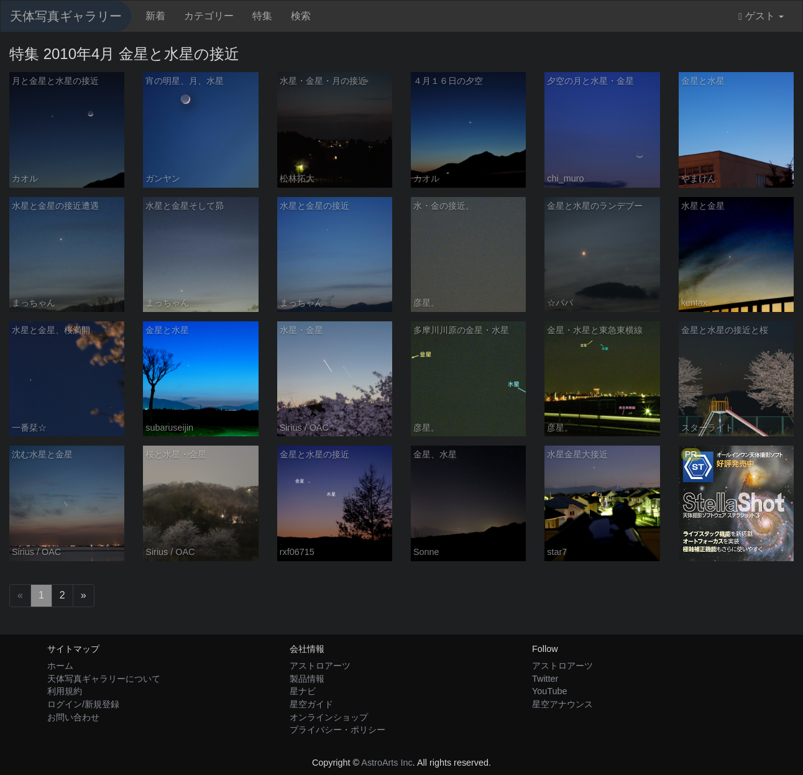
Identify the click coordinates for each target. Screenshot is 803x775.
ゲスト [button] (761, 16)
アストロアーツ (320, 666)
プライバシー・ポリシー (337, 730)
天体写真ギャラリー (66, 16)
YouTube (549, 691)
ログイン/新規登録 (83, 704)
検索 (301, 16)
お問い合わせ (73, 717)
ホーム (60, 666)
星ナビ (303, 691)
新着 (155, 16)
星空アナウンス (562, 704)
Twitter (545, 679)
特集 (262, 16)
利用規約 (64, 691)
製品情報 (307, 679)
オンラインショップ (329, 717)
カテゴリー (209, 16)
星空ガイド (311, 704)
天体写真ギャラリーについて (103, 679)
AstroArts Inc (386, 763)
